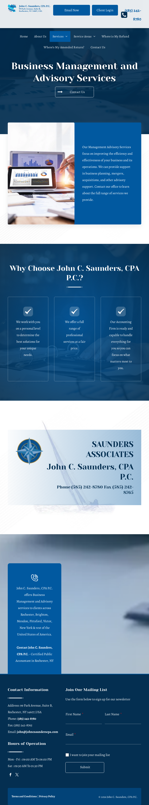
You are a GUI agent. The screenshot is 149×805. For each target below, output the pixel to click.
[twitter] (16, 775)
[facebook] (10, 775)
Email (69, 734)
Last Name (112, 714)
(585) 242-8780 (87, 487)
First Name (73, 714)
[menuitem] (24, 36)
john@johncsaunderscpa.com (37, 732)
